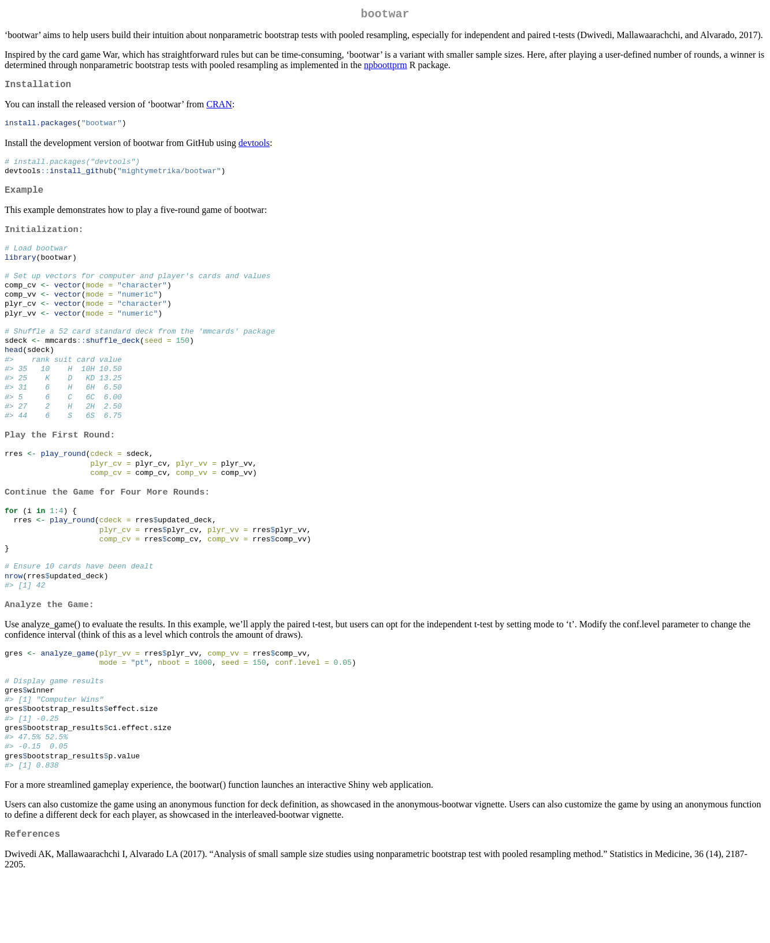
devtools (254, 148)
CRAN (219, 109)
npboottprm (385, 67)
